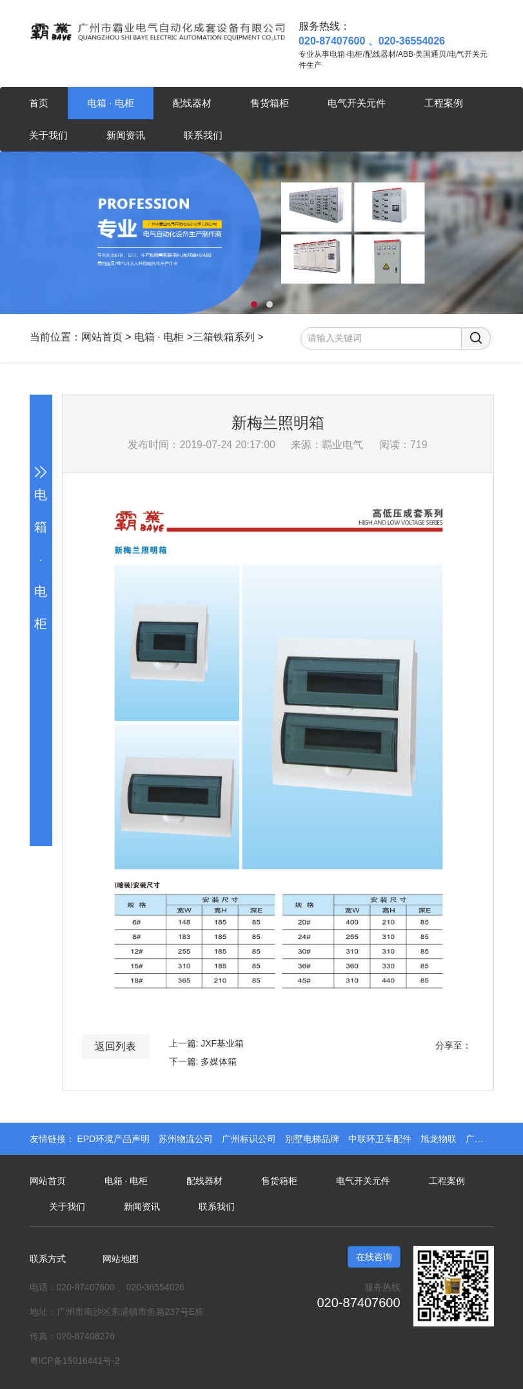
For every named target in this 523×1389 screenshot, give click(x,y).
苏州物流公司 (187, 1139)
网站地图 (121, 1259)
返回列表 (115, 1046)
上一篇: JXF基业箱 (206, 1043)
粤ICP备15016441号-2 (75, 1360)
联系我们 (203, 135)
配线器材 (192, 102)
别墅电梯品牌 (313, 1139)
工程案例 (443, 102)
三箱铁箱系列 (224, 336)
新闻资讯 (125, 135)
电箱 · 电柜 (110, 102)
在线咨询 (374, 1257)
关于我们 (48, 135)
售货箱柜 (269, 102)
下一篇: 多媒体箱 (203, 1061)
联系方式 (48, 1259)
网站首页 (102, 336)
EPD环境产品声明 (114, 1139)
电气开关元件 (357, 102)
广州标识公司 (250, 1139)
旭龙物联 (439, 1139)
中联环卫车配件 (381, 1139)
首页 (38, 102)
